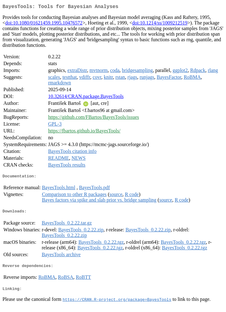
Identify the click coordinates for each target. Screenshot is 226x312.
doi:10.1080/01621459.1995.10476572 (43, 24)
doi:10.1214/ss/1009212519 (159, 24)
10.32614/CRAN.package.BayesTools (86, 97)
